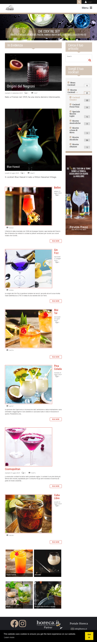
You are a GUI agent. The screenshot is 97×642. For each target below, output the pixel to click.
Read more (55, 241)
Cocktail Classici (75, 98)
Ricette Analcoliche (75, 121)
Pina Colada (28, 384)
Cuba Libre (28, 513)
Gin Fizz (28, 268)
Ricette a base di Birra (74, 130)
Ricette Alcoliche (74, 138)
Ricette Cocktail (72, 91)
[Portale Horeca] (10, 8)
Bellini (28, 206)
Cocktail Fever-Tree (75, 105)
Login (89, 2)
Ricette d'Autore (74, 145)
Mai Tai (28, 328)
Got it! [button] (89, 635)
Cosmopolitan (28, 447)
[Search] (77, 56)
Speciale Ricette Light (75, 113)
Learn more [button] (9, 637)
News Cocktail (71, 83)
